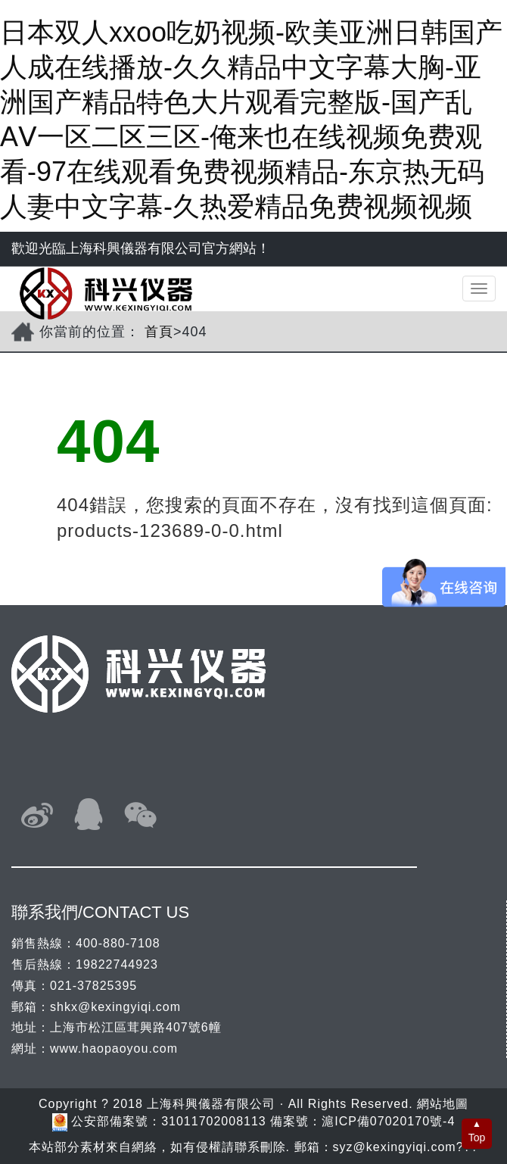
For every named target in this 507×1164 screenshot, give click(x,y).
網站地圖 (442, 1103)
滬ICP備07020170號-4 (388, 1121)
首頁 (159, 331)
